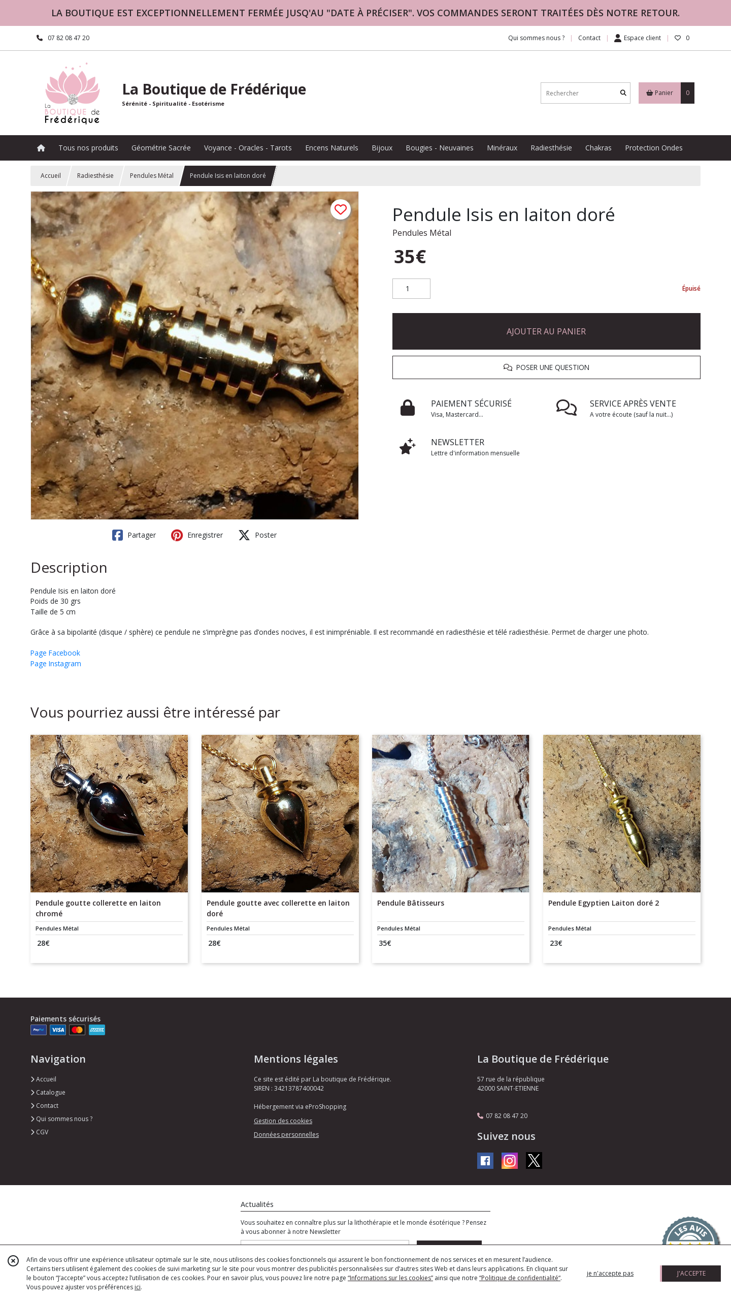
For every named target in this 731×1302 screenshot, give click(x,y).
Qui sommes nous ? (61, 1118)
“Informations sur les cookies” (390, 1278)
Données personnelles (286, 1134)
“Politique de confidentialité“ (519, 1278)
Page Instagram (55, 663)
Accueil (51, 175)
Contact (589, 38)
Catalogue (47, 1092)
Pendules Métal (152, 175)
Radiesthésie (95, 175)
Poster (257, 535)
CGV (39, 1132)
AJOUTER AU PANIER (546, 331)
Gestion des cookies (283, 1121)
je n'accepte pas (610, 1273)
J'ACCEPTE (691, 1273)
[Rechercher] (623, 93)
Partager (134, 535)
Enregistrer (197, 535)
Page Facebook (55, 653)
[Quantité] (411, 288)
